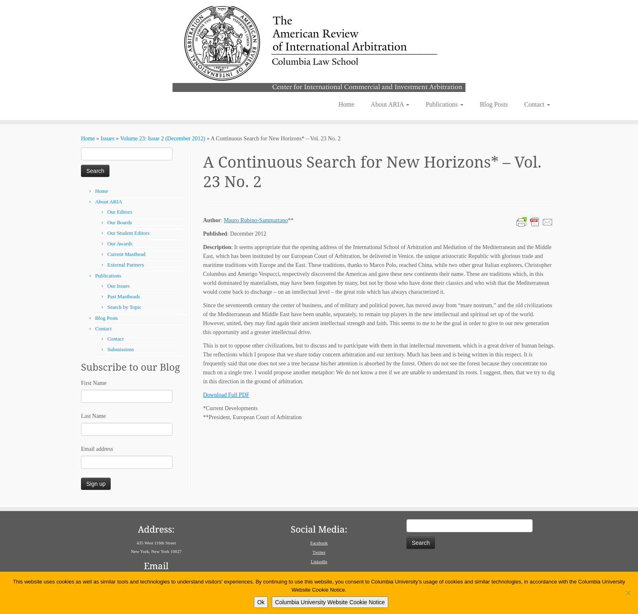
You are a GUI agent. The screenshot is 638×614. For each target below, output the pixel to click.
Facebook (319, 542)
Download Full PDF (226, 395)
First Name (94, 383)
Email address (97, 449)
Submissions (120, 349)
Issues (107, 138)
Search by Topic (124, 307)
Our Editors (119, 212)
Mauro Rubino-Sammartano (256, 220)
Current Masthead (126, 254)
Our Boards (119, 222)
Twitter (319, 552)
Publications (444, 104)
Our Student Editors (128, 233)
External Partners (125, 265)
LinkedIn (319, 561)
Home (346, 104)
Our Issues (118, 286)
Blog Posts (494, 104)
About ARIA (390, 104)
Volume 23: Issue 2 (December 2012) (162, 138)
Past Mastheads (123, 296)
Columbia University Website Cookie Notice (330, 602)
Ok (260, 602)
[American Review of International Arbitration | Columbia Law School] (319, 48)
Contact (537, 104)
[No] (628, 593)
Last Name (93, 416)
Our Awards (120, 243)
